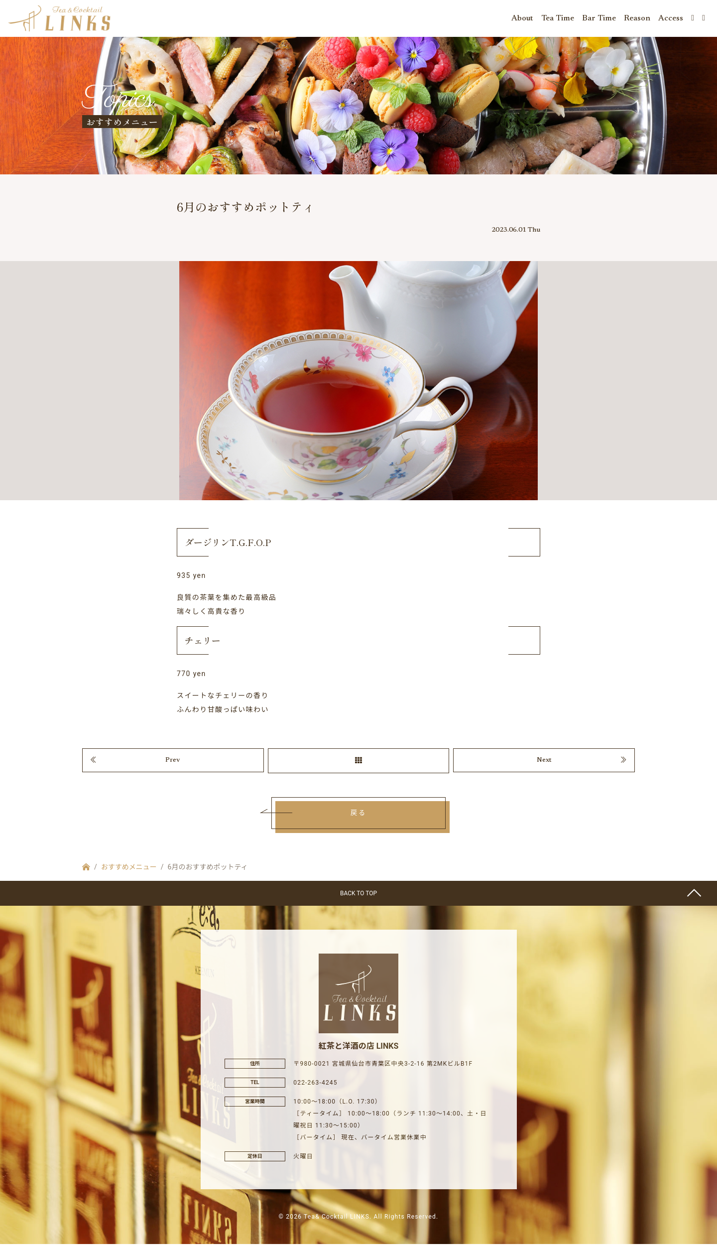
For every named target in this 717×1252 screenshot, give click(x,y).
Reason (637, 20)
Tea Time (557, 20)
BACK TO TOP (358, 900)
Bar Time (599, 20)
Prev (172, 766)
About (522, 20)
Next (544, 766)
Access (670, 20)
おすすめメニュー (129, 874)
